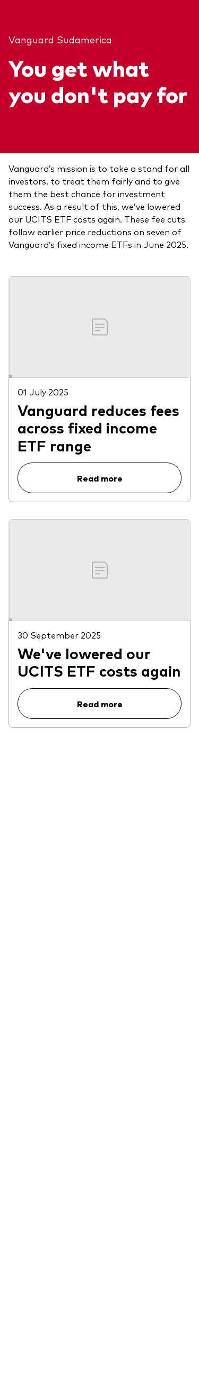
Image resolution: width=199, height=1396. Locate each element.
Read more (100, 478)
